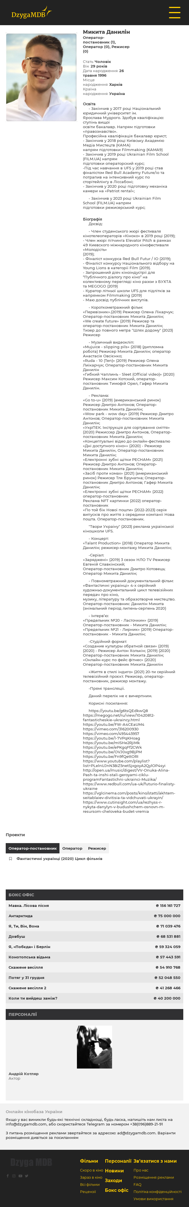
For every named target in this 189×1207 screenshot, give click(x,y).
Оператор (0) (96, 46)
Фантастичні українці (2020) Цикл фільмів (59, 858)
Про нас (141, 1170)
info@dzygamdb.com (26, 1124)
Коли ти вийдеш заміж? (33, 998)
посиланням (66, 1137)
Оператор (72, 848)
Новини (114, 1171)
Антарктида (21, 915)
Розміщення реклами (154, 1177)
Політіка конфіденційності (158, 1192)
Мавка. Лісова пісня (29, 905)
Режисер (97, 848)
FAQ (137, 1184)
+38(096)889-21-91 (146, 1124)
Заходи (113, 1180)
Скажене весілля (26, 967)
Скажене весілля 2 (27, 988)
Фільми (89, 1161)
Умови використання (154, 1199)
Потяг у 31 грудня (26, 977)
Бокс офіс (21, 894)
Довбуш (17, 936)
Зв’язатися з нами (155, 1161)
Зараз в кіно (91, 1177)
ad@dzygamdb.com (136, 1133)
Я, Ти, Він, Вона (24, 926)
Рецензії (88, 1192)
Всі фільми (90, 1184)
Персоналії (23, 1014)
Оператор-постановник (33, 848)
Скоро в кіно (91, 1170)
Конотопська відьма (29, 957)
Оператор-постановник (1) (99, 39)
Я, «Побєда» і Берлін (29, 946)
